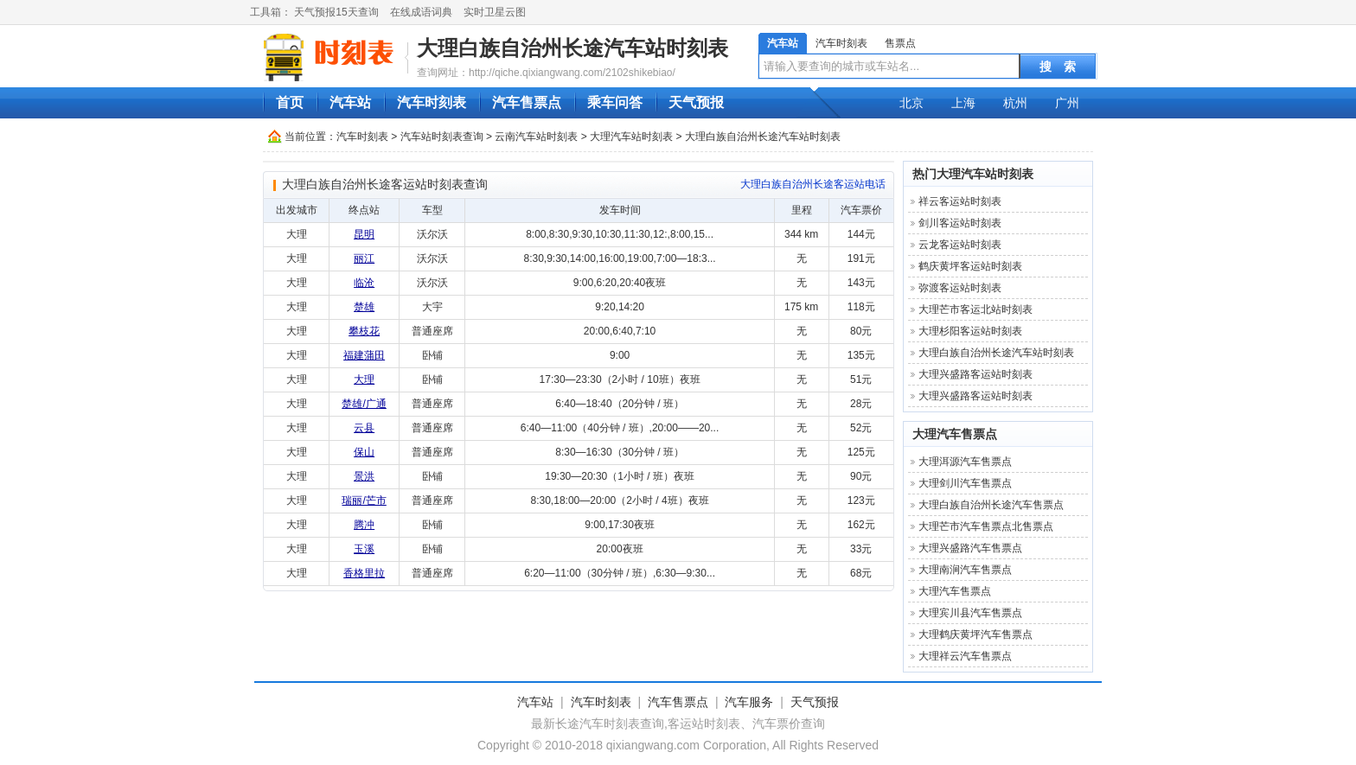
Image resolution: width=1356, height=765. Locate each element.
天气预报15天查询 (336, 12)
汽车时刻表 (841, 43)
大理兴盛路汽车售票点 (970, 548)
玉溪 (364, 549)
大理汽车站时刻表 (631, 137)
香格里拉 (364, 573)
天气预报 (696, 102)
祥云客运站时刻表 (959, 201)
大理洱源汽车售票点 (965, 462)
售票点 (900, 43)
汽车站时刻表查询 (441, 137)
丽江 (364, 258)
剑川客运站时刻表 (959, 223)
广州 (1067, 103)
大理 (364, 379)
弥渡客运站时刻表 (959, 288)
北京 (911, 103)
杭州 (1015, 103)
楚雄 (364, 307)
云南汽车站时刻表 (536, 137)
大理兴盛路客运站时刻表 (975, 374)
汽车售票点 (526, 102)
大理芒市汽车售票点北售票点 (985, 526)
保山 (364, 452)
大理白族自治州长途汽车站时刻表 (572, 48)
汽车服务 (749, 702)
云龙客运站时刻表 (959, 245)
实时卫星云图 (495, 12)
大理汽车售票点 (954, 434)
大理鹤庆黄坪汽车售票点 (975, 634)
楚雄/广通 (364, 404)
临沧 (364, 283)
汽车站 (782, 43)
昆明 (364, 234)
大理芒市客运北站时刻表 (975, 309)
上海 (963, 103)
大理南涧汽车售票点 (965, 570)
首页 (290, 102)
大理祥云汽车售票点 (965, 656)
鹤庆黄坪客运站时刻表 (970, 266)
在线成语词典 (421, 12)
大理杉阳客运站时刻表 (970, 331)
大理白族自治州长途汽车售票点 (991, 505)
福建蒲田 (364, 355)
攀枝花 (364, 331)
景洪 (364, 476)
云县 (364, 428)
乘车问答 (615, 102)
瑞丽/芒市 (364, 500)
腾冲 (364, 525)
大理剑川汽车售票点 (965, 483)
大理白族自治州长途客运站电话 (813, 184)
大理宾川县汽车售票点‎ (970, 613)
